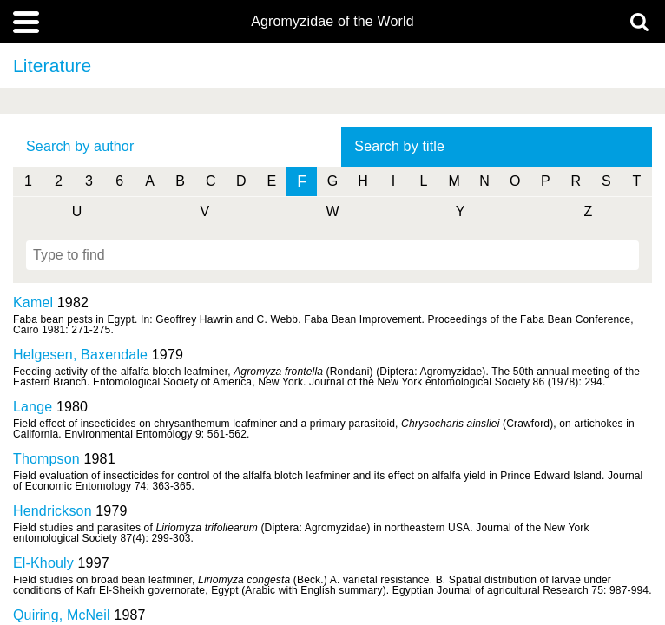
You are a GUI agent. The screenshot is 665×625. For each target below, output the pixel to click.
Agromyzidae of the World (332, 22)
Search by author (80, 146)
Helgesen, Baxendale (80, 354)
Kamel (33, 302)
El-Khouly (43, 563)
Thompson (46, 458)
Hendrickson (52, 510)
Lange (32, 406)
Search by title (399, 146)
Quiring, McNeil (61, 615)
